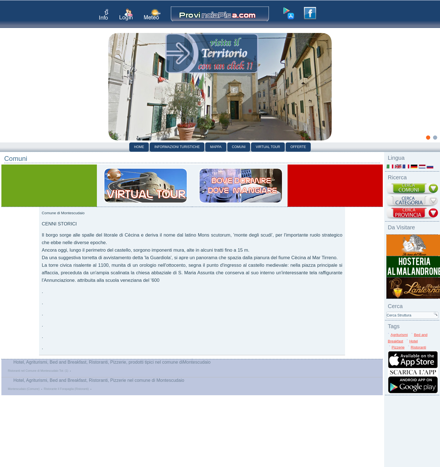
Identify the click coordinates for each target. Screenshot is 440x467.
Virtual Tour (268, 147)
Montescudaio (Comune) (24, 388)
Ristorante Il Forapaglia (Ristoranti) (66, 388)
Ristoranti (418, 347)
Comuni (239, 147)
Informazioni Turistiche (177, 147)
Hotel (413, 341)
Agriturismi (399, 335)
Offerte (298, 147)
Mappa (215, 147)
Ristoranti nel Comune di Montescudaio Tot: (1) (38, 370)
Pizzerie (398, 347)
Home (139, 147)
